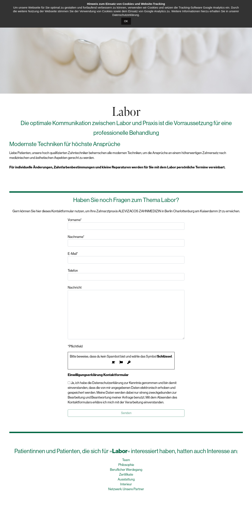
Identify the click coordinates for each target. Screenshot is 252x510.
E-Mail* (126, 258)
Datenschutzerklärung (125, 15)
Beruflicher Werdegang (126, 470)
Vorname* (126, 224)
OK (126, 21)
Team (126, 460)
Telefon (126, 274)
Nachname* (126, 241)
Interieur (126, 484)
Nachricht (126, 312)
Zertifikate (126, 474)
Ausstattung (126, 479)
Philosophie (126, 465)
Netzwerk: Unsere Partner (126, 489)
